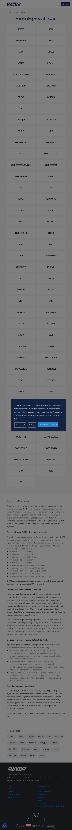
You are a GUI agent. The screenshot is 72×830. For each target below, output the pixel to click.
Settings (32, 425)
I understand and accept (48, 425)
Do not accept (20, 425)
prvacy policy (21, 412)
